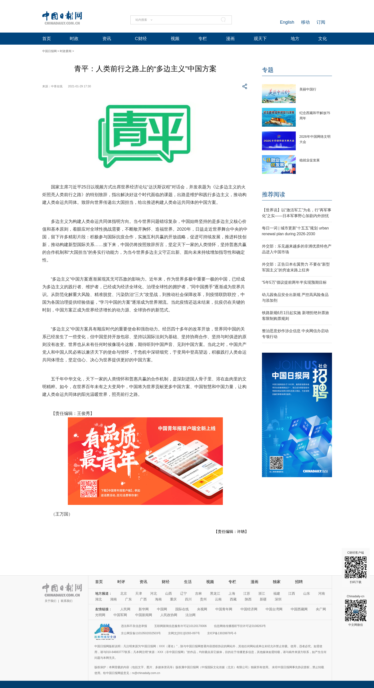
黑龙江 (215, 593)
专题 (268, 70)
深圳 (278, 599)
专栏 (202, 38)
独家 (277, 582)
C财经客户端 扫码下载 (355, 567)
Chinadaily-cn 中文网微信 (355, 610)
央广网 (321, 609)
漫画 (230, 38)
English (287, 22)
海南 (158, 599)
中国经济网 (248, 609)
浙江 (261, 593)
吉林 (198, 593)
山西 (168, 593)
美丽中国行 (307, 89)
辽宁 (183, 593)
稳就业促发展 (309, 160)
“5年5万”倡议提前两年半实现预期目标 (294, 282)
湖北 (98, 599)
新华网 (144, 609)
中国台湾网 (274, 609)
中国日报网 (49, 51)
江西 (291, 593)
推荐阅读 (273, 194)
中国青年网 (223, 609)
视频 (175, 38)
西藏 (233, 599)
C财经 (141, 38)
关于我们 (50, 601)
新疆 (263, 599)
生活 (188, 582)
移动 (305, 22)
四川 (188, 599)
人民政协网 (168, 615)
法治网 (190, 615)
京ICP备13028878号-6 (221, 633)
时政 (74, 38)
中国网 (162, 609)
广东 (128, 599)
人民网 (125, 609)
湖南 (113, 599)
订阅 (321, 22)
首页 (46, 38)
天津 (138, 593)
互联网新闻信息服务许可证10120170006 (180, 626)
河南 (321, 593)
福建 (276, 593)
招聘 (299, 582)
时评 (121, 582)
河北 (153, 593)
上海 (231, 593)
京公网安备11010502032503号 (141, 633)
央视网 (202, 609)
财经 (165, 582)
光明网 (100, 615)
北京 (123, 593)
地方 (295, 38)
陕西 (248, 599)
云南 (218, 599)
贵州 (203, 599)
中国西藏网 (299, 609)
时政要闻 (65, 51)
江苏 (246, 593)
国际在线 (182, 609)
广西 (143, 599)
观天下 (260, 38)
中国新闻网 (143, 615)
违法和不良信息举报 (134, 626)
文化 (322, 38)
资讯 (106, 38)
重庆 (173, 599)
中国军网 (120, 615)
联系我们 (66, 601)
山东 (306, 593)
